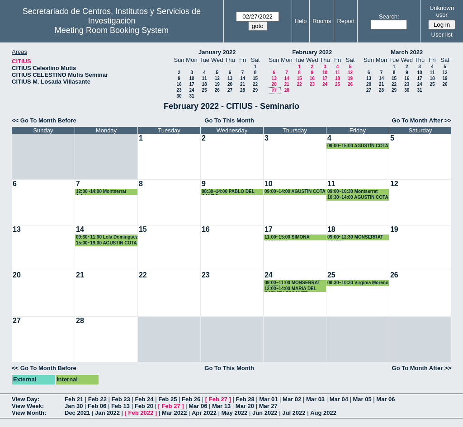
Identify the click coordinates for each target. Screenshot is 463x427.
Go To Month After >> (421, 120)
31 (191, 96)
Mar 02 (292, 399)
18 (204, 84)
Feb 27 (218, 399)
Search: (389, 16)
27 (229, 90)
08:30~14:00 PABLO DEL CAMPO (228, 192)
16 (178, 84)
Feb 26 (191, 399)
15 (255, 78)
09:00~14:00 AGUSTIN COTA (295, 191)
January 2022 (217, 52)
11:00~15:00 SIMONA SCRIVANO (287, 237)
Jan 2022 (107, 412)
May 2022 (235, 412)
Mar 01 (268, 399)
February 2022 (312, 52)
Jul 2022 (293, 412)
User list (442, 34)
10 (191, 78)
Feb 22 (97, 399)
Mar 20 (245, 406)
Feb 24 (144, 399)
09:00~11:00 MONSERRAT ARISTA (292, 283)
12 (217, 78)
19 (217, 84)
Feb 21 (74, 399)
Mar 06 (385, 399)
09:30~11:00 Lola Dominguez (107, 237)
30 (178, 96)
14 (242, 78)
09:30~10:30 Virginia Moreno (357, 282)
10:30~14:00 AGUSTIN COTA (357, 197)
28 (242, 90)
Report (345, 21)
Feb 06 (97, 406)
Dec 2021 (77, 412)
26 (217, 90)
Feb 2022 (141, 412)
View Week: (28, 406)
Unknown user (442, 11)
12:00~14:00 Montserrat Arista (101, 192)
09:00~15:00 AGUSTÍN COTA (357, 145)
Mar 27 (268, 406)
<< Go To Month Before (44, 120)
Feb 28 (245, 399)
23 (178, 90)
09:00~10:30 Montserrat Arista (352, 192)
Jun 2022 (265, 412)
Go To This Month (229, 120)
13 (229, 78)
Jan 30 (74, 406)
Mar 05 (362, 399)
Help (301, 21)
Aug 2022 (323, 412)
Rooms (321, 21)
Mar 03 (315, 399)
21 (242, 84)
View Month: (29, 412)
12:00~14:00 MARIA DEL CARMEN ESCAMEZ (291, 289)
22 (255, 84)
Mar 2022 (174, 412)
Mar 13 (221, 406)
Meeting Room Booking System (112, 30)
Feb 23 (121, 399)
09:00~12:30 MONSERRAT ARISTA (355, 237)
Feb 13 (120, 406)
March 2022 (407, 52)
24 (191, 90)
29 (255, 90)
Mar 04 (339, 399)
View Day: (25, 399)
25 (204, 90)
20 (229, 84)
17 (191, 84)
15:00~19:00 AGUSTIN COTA (106, 242)
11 (204, 78)
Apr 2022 (204, 412)
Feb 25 (167, 399)
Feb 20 (144, 406)
